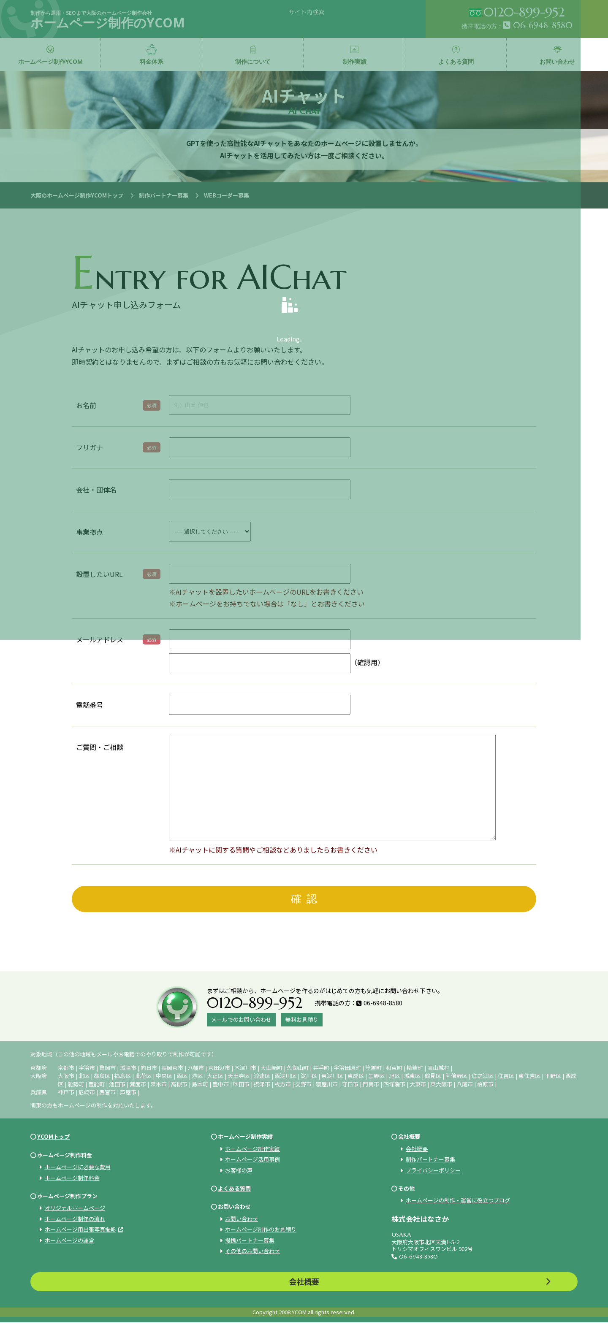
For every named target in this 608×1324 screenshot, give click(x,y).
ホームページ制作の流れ (75, 1220)
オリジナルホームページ (75, 1209)
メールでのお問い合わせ (241, 1021)
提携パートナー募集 (249, 1241)
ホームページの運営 (69, 1241)
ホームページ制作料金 (72, 1179)
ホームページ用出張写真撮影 (80, 1231)
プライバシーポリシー (433, 1171)
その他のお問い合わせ (252, 1252)
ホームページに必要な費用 (78, 1168)
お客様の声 (238, 1171)
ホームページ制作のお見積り (260, 1231)
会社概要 (417, 1150)
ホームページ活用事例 (252, 1160)
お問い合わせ (241, 1220)
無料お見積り (301, 1021)
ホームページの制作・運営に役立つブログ (458, 1202)
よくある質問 (234, 1190)
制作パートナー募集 (430, 1160)
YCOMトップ (53, 1138)
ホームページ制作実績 (252, 1150)
